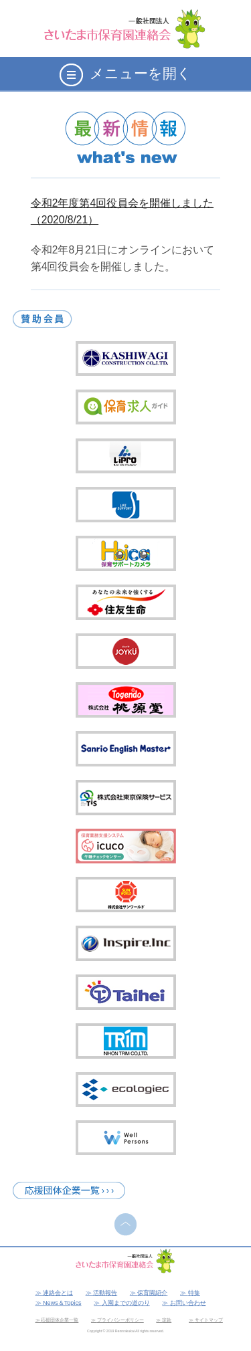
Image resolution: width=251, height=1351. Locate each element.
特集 (194, 1292)
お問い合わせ (188, 1303)
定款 (166, 1320)
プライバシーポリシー (120, 1320)
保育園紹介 (152, 1292)
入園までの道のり (126, 1303)
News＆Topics (62, 1303)
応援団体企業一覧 (59, 1320)
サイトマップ (209, 1320)
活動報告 (105, 1292)
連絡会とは (58, 1292)
